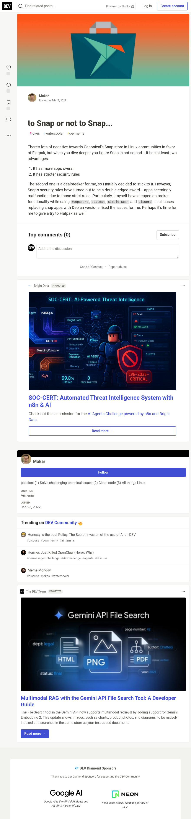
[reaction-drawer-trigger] (8, 70)
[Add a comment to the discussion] (108, 251)
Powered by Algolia (120, 6)
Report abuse (118, 267)
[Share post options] (8, 135)
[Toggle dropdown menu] (183, 285)
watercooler (53, 133)
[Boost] (9, 119)
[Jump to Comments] (9, 87)
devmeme (76, 133)
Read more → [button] (102, 431)
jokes (34, 133)
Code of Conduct (91, 267)
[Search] (20, 6)
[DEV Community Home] (7, 6)
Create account (172, 6)
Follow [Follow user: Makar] (103, 472)
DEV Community (61, 522)
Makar (44, 96)
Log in (147, 6)
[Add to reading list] (9, 105)
